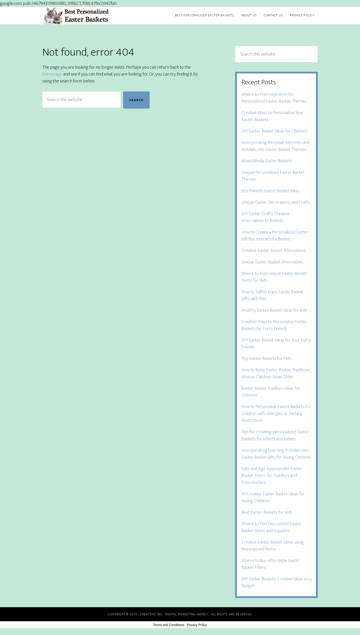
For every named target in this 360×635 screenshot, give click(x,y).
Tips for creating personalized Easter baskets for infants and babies (275, 435)
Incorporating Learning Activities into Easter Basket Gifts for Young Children (276, 453)
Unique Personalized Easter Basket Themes (273, 176)
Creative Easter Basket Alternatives (274, 250)
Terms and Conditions (168, 625)
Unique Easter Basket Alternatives (273, 262)
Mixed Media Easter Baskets (267, 161)
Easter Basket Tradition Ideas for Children (271, 391)
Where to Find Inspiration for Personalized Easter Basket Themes (274, 97)
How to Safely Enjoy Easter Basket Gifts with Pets (272, 295)
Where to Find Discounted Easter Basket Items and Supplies (271, 527)
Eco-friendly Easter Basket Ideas (271, 191)
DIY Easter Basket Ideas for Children (274, 131)
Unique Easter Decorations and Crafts (276, 202)
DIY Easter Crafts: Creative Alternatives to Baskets (266, 217)
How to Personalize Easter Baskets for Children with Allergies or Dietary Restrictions (276, 413)
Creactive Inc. (151, 614)
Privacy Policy (197, 625)
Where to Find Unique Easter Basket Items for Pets (274, 277)
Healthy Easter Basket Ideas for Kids (274, 310)
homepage (52, 74)
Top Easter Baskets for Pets (267, 358)
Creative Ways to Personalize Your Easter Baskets (273, 116)
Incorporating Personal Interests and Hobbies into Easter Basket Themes (275, 146)
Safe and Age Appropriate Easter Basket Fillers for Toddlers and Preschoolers (272, 475)
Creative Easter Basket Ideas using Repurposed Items (273, 545)
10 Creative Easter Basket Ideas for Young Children (273, 497)
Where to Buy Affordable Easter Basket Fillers (271, 564)
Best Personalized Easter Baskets (83, 15)
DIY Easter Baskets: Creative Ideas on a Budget (276, 582)
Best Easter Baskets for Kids (267, 512)
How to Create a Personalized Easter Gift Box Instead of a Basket (275, 235)
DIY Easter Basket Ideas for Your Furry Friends (276, 343)
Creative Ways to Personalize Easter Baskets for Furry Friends (274, 325)
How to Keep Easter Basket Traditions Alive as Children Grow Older (276, 373)
